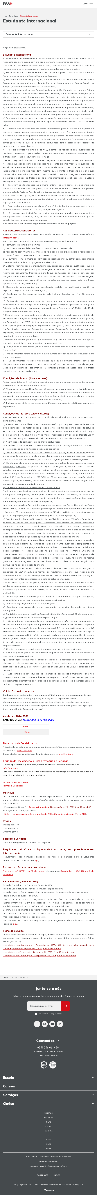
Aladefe (48, 1126)
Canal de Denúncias (48, 1161)
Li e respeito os (48, 1014)
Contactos (48, 1040)
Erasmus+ (48, 1117)
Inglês (57, 1175)
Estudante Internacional (29, 16)
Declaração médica (39, 807)
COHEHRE (48, 1131)
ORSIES (48, 1135)
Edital (27, 732)
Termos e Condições (13, 785)
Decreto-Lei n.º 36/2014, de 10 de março (23, 871)
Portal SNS (80, 814)
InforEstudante (24, 750)
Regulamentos (56, 1014)
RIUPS (48, 1122)
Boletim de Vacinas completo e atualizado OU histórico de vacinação (39, 814)
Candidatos (13, 16)
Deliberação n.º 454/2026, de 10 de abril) (70, 807)
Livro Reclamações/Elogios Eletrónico (48, 1166)
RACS (48, 1144)
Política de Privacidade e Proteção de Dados (48, 1156)
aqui (36, 860)
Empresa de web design (48, 1190)
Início (5, 16)
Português (42, 1175)
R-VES (48, 1140)
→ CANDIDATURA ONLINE (16, 782)
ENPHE (48, 1148)
